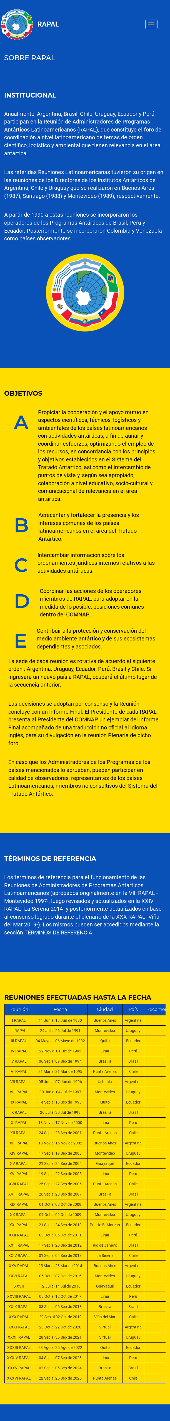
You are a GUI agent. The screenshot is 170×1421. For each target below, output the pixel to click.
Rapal (48, 24)
